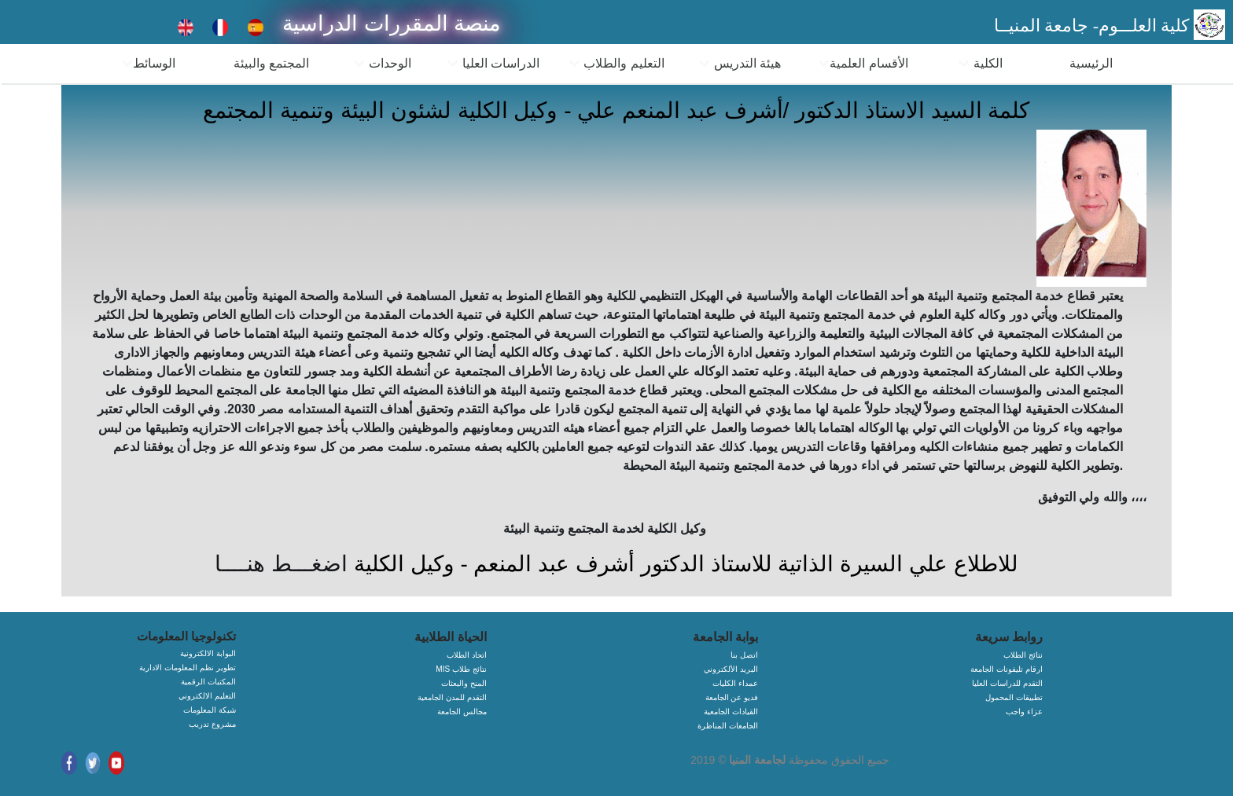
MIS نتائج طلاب (461, 669)
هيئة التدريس (739, 63)
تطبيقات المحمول (1014, 697)
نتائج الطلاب (1023, 655)
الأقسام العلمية (862, 63)
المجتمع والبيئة (271, 63)
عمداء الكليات (735, 683)
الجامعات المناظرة (727, 725)
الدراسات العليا (493, 63)
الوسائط (148, 63)
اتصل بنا (744, 655)
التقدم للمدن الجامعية (452, 697)
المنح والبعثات (464, 683)
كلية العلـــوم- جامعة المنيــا (1094, 25)
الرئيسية (1091, 63)
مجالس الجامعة (462, 711)
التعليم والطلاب (616, 63)
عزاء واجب (1024, 711)
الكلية (980, 63)
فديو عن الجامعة (732, 697)
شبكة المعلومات (209, 710)
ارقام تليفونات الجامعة (1006, 669)
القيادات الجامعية (731, 711)
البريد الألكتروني (731, 669)
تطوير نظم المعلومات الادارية (187, 667)
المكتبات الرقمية (208, 681)
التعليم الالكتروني (207, 695)
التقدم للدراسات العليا (1007, 683)
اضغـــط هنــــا (281, 564)
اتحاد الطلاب (467, 655)
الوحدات (381, 63)
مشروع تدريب (212, 724)
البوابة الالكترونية (208, 653)
